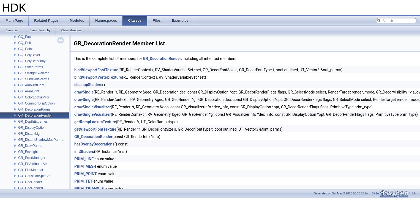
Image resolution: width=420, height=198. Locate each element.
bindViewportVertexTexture (98, 77)
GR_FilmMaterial (30, 170)
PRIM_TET (83, 181)
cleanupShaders (88, 84)
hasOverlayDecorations (94, 144)
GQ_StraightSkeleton (33, 73)
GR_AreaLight (28, 91)
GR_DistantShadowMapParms (40, 140)
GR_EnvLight (28, 152)
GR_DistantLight (30, 134)
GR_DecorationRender (35, 115)
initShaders (84, 151)
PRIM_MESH (85, 166)
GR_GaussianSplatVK (34, 176)
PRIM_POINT (85, 174)
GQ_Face (25, 37)
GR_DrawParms (30, 146)
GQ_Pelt (24, 43)
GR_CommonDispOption (36, 103)
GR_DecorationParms (34, 109)
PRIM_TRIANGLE (89, 188)
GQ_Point (25, 49)
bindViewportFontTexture (96, 70)
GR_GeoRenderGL (32, 188)
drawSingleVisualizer (92, 107)
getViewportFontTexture (95, 129)
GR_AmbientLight (31, 85)
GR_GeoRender (30, 182)
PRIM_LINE (84, 159)
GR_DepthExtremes (33, 121)
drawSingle (84, 92)
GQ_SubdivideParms (33, 79)
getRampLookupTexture (95, 122)
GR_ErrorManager (31, 158)
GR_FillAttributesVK (33, 164)
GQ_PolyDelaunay (31, 61)
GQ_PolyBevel (29, 55)
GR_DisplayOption (31, 128)
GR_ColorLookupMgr (33, 97)
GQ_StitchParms (30, 67)
